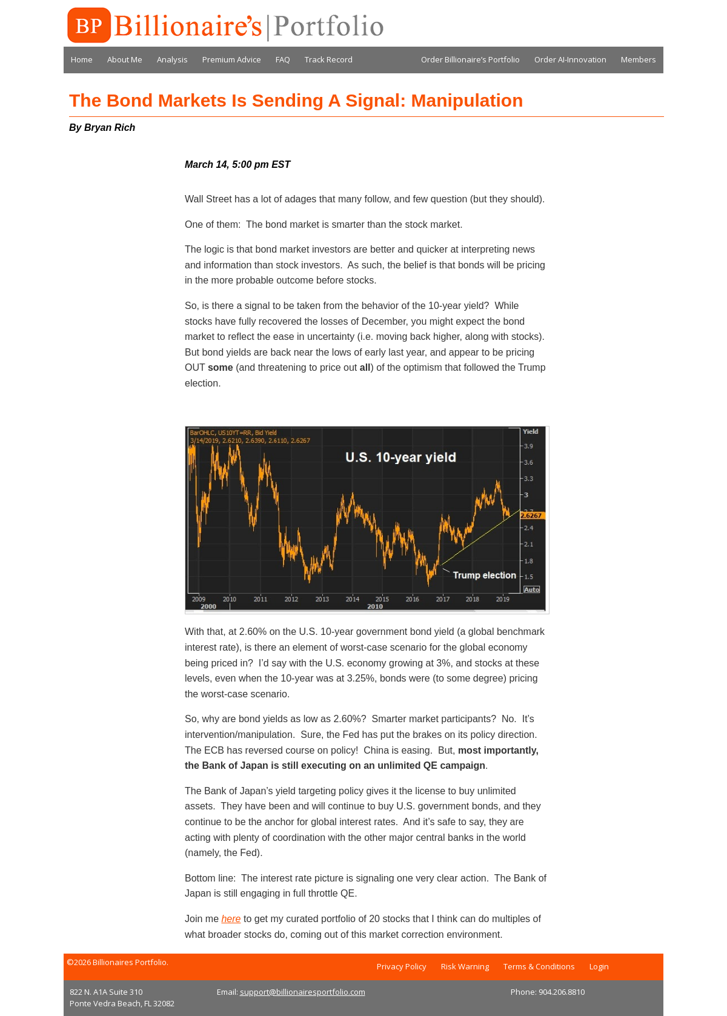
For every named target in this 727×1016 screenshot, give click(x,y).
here (231, 919)
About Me (124, 59)
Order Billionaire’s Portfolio (470, 59)
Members (638, 59)
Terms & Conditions (539, 966)
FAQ (283, 59)
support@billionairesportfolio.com (302, 991)
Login (599, 966)
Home (82, 59)
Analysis (172, 59)
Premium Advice (231, 59)
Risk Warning (465, 966)
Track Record (329, 59)
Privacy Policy (402, 966)
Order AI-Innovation (570, 59)
